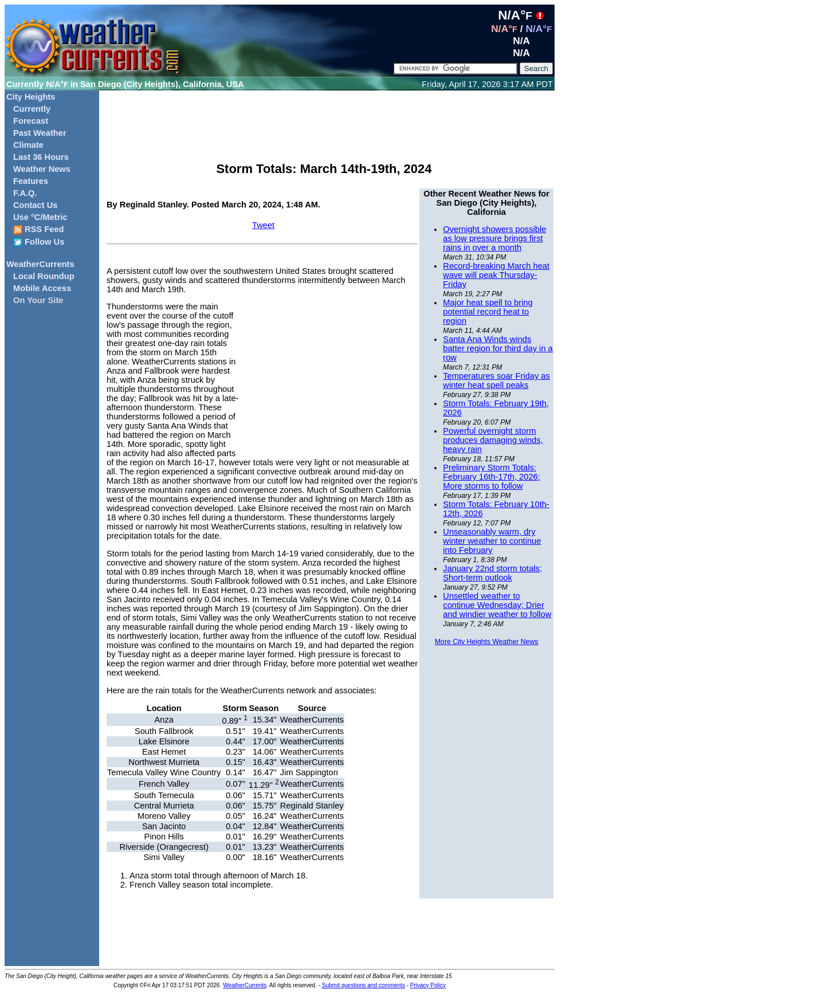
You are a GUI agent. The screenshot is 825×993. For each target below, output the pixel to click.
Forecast (30, 120)
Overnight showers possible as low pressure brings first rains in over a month (494, 238)
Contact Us (35, 205)
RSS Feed (38, 229)
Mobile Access (42, 288)
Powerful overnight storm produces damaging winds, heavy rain (493, 440)
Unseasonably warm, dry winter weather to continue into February (492, 541)
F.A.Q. (25, 193)
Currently (31, 108)
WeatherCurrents (40, 264)
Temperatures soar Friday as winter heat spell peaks (496, 380)
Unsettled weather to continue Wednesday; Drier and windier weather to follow (497, 605)
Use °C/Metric (40, 217)
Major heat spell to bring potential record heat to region (487, 311)
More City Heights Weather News (486, 642)
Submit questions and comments (363, 985)
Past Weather (39, 133)
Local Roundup (43, 276)
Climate (28, 145)
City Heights (31, 96)
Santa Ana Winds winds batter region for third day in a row (497, 348)
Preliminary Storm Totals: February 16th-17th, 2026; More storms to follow (491, 476)
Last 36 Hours (41, 157)
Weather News (41, 169)
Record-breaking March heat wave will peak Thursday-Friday (496, 275)
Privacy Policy (428, 985)
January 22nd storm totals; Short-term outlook (492, 573)
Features (30, 181)
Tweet (263, 225)
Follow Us (38, 242)
